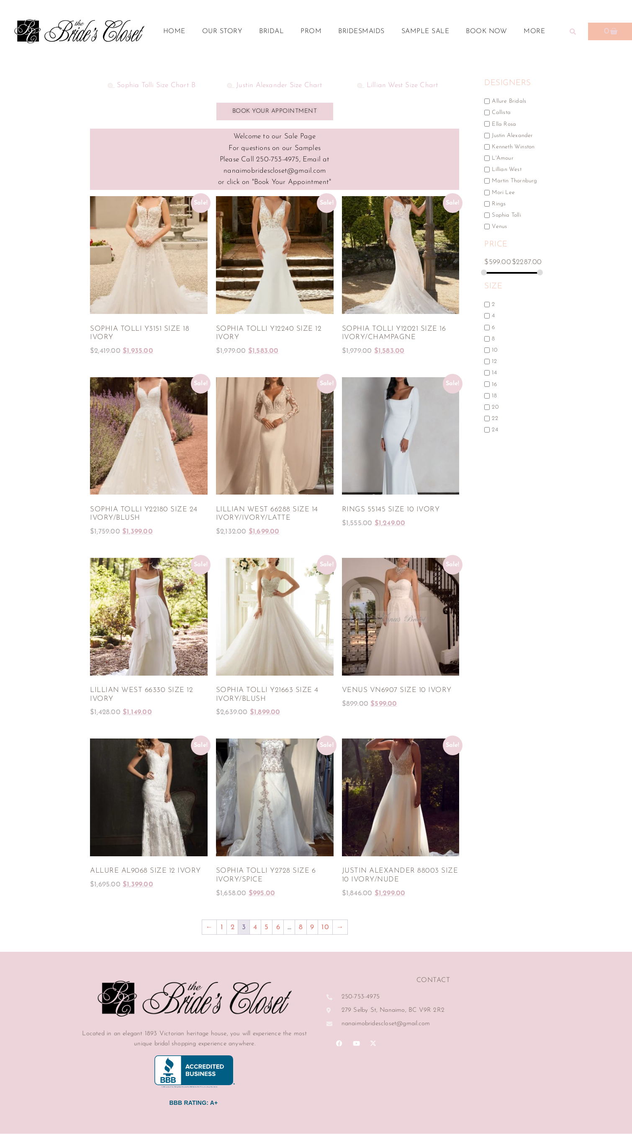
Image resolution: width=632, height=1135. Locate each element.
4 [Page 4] (255, 928)
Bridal (271, 31)
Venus (499, 226)
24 (495, 430)
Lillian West (506, 169)
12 (494, 361)
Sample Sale (425, 31)
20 (495, 407)
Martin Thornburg (514, 181)
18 (494, 395)
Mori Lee (503, 192)
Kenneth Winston (513, 147)
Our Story (222, 31)
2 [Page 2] (232, 928)
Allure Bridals (509, 101)
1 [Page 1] (222, 928)
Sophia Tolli (506, 215)
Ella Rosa (504, 124)
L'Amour (502, 158)
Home (174, 31)
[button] (573, 31)
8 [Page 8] (301, 928)
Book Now (486, 31)
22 (495, 418)
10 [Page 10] (325, 928)
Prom (311, 31)
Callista (501, 112)
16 (494, 384)
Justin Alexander (512, 135)
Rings (499, 203)
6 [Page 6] (278, 928)
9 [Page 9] (312, 928)
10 (494, 350)
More (536, 31)
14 (494, 373)
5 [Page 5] (266, 928)
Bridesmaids (361, 31)
